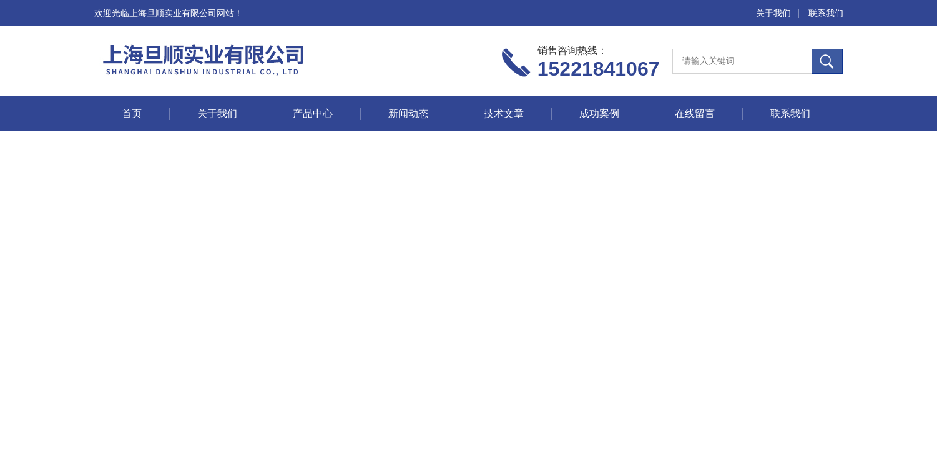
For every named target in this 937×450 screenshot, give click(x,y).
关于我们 (773, 13)
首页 (132, 113)
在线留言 (695, 113)
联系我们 (825, 13)
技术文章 (504, 113)
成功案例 (599, 113)
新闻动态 (408, 113)
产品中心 (313, 113)
